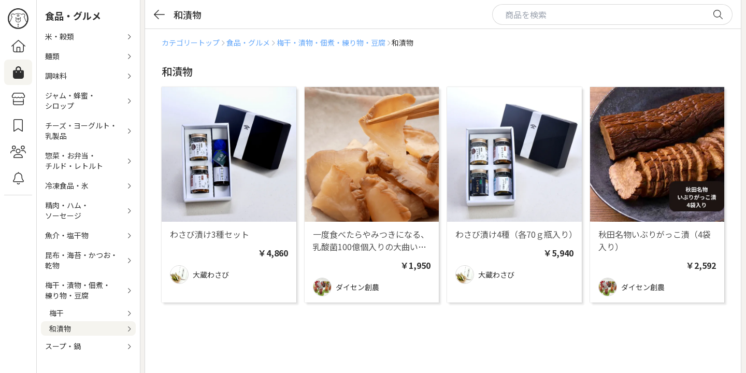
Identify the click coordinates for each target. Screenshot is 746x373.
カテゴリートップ (191, 42)
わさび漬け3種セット (209, 234)
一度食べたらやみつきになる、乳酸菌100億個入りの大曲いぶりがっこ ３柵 (371, 246)
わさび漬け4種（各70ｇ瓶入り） (516, 234)
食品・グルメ (248, 42)
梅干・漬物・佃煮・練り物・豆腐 (331, 42)
